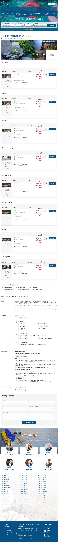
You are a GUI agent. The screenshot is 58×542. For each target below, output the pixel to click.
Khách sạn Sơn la (23, 510)
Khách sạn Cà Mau (4, 481)
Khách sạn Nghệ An (5, 501)
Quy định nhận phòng (20, 351)
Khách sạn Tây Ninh (42, 510)
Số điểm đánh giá (34, 406)
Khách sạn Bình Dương (24, 479)
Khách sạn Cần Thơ (23, 481)
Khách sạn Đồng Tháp (5, 487)
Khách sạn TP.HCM (23, 514)
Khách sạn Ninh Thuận (5, 503)
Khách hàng (35, 23)
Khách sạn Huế (23, 495)
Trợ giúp (55, 1)
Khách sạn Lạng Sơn (42, 497)
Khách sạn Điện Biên (24, 485)
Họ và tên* (6, 400)
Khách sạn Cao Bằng (42, 481)
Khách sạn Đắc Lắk (42, 483)
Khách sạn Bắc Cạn (23, 475)
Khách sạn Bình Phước (42, 479)
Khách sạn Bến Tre (42, 477)
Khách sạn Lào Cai (4, 499)
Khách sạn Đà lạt (4, 483)
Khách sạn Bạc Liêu (5, 477)
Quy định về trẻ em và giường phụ (23, 369)
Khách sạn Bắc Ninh (23, 477)
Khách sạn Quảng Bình (42, 505)
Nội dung (5, 412)
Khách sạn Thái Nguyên (24, 512)
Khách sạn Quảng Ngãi (24, 507)
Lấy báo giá (52, 74)
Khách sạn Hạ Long (4, 489)
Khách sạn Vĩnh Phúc (42, 516)
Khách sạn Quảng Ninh (42, 507)
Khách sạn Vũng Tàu (5, 518)
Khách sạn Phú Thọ (5, 505)
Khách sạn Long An (23, 499)
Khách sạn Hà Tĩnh (23, 491)
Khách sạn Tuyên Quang (6, 516)
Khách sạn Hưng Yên (42, 495)
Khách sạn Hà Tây (4, 491)
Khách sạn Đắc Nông (5, 485)
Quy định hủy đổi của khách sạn (22, 358)
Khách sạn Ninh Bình (42, 501)
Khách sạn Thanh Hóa (42, 512)
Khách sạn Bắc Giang (42, 475)
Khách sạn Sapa (41, 508)
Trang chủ (16, 4)
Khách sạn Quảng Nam (5, 507)
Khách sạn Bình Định (5, 479)
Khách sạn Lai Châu (23, 497)
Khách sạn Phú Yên (23, 505)
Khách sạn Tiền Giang (5, 514)
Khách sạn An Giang (5, 475)
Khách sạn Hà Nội (41, 489)
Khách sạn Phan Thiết (24, 503)
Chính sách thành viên (39, 4)
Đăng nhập (46, 8)
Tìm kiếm (51, 25)
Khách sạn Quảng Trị (5, 508)
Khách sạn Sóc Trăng (5, 510)
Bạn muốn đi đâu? (5, 23)
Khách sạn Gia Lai (23, 487)
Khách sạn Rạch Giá (23, 508)
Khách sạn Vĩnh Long (24, 516)
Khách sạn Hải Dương (42, 491)
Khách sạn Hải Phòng (5, 493)
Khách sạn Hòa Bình (42, 493)
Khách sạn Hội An (4, 495)
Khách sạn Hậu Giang (24, 493)
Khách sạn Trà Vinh (42, 514)
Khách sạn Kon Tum (5, 497)
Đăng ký (53, 8)
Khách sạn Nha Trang (24, 501)
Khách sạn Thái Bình (5, 512)
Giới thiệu (26, 4)
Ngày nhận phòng (19, 23)
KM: (14, 78)
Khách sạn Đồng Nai (42, 485)
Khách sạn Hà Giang (42, 487)
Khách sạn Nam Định (42, 499)
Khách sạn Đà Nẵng (23, 483)
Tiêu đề (5, 406)
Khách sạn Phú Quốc (42, 503)
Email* (31, 400)
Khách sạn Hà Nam (23, 489)
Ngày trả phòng (27, 23)
